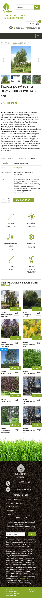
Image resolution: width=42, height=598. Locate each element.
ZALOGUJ (20, 28)
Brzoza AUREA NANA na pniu (29, 344)
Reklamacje (10, 510)
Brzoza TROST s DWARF (29, 372)
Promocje (21, 15)
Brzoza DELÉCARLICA (6, 372)
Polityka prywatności (13, 499)
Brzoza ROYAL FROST (6, 400)
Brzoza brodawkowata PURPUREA (7, 344)
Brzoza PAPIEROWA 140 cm (29, 431)
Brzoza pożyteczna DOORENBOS (5, 431)
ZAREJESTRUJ (34, 28)
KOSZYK (33, 23)
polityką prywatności (21, 578)
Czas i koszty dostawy (14, 503)
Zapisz (32, 534)
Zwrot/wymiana (12, 507)
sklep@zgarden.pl (24, 489)
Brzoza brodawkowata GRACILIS (7, 314)
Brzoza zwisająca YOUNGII (27, 314)
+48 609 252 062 (15, 18)
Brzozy (5, 285)
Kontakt (13, 15)
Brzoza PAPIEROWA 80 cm (29, 401)
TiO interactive (31, 591)
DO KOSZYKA (23, 200)
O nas (6, 15)
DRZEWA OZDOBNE (21, 163)
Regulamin (10, 514)
